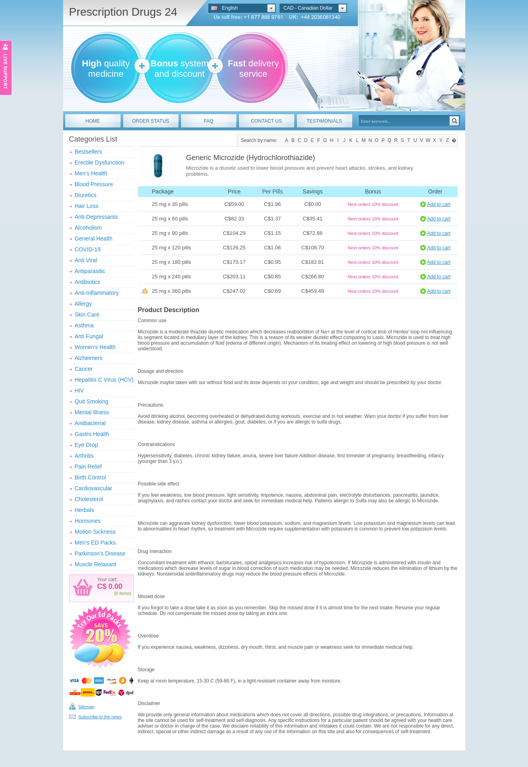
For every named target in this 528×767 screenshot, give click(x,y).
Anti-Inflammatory (97, 293)
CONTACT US (266, 121)
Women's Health (95, 347)
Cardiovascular (93, 488)
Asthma (84, 325)
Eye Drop (86, 445)
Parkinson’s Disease (100, 553)
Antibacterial (90, 423)
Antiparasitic (90, 271)
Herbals (84, 510)
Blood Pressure (94, 184)
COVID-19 (88, 249)
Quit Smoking (92, 401)
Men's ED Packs (95, 542)
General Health (94, 238)
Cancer (84, 369)
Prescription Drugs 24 (123, 12)
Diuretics (86, 195)
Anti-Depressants (96, 217)
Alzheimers (89, 358)
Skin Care (87, 314)
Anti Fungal (89, 336)
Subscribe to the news (100, 716)
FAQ (208, 121)
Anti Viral (86, 260)
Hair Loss (87, 206)
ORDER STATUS (150, 121)
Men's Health (91, 173)
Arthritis (84, 455)
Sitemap (86, 706)
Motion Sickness (95, 531)
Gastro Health (92, 434)
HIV (79, 390)
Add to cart (438, 204)
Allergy (83, 303)
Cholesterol (89, 499)
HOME (93, 121)
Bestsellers (88, 151)
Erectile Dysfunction (100, 162)
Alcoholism (88, 227)
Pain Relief (88, 466)
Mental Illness (92, 412)
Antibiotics (88, 282)
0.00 (115, 586)
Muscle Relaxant (96, 564)
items (124, 593)
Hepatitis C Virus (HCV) (104, 379)
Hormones (88, 521)
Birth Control (90, 477)
